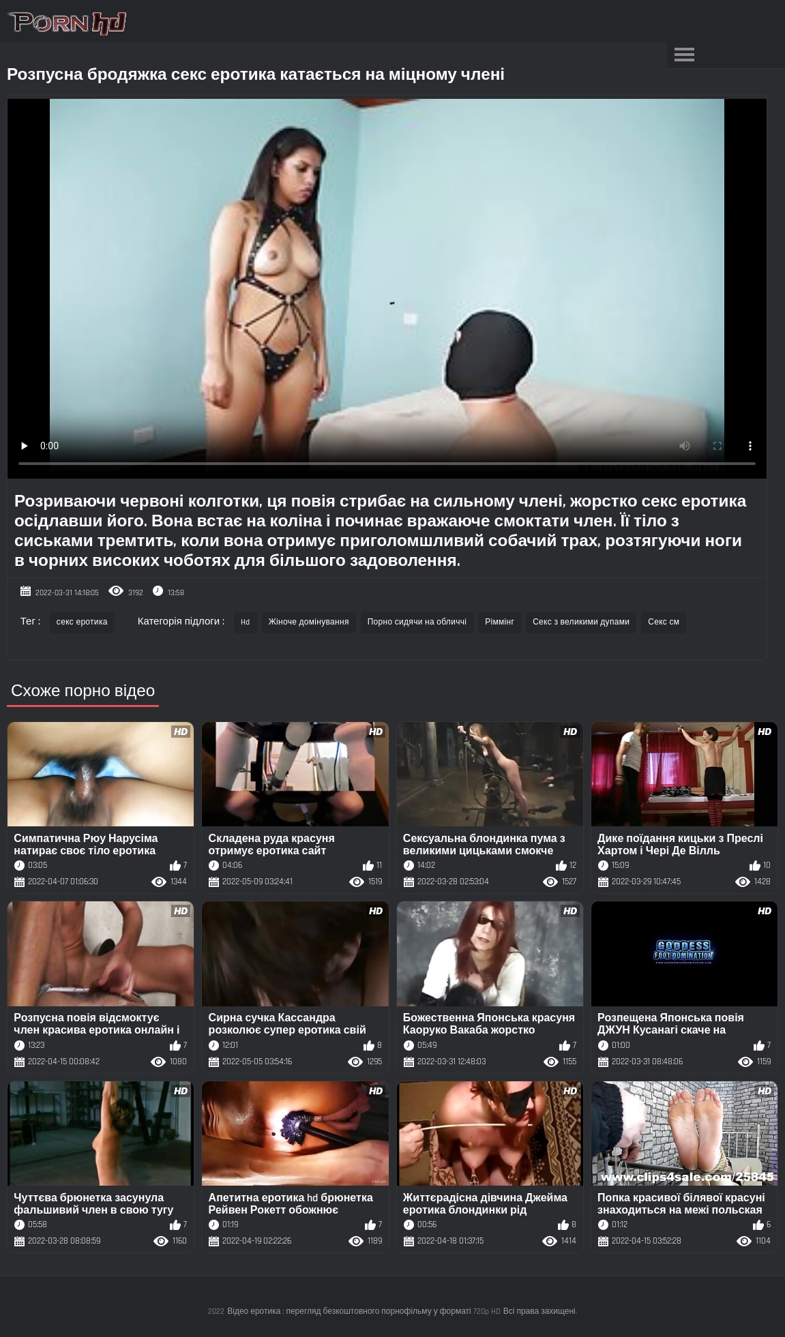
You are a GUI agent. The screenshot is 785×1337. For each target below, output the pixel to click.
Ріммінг (499, 622)
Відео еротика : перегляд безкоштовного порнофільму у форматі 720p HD (364, 1311)
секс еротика (82, 622)
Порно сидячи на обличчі (417, 622)
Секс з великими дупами (581, 622)
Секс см (663, 622)
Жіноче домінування (309, 622)
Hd (245, 622)
